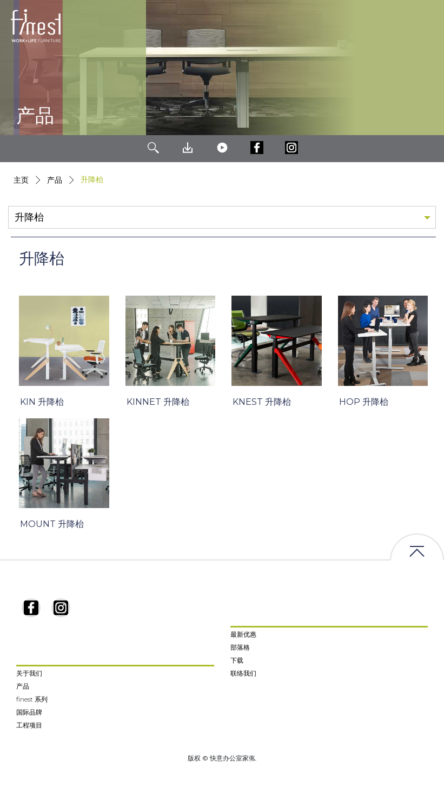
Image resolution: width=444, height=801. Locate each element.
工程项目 (29, 725)
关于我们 (29, 673)
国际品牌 (29, 712)
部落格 (240, 647)
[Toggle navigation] (427, 26)
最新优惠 (243, 634)
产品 (54, 180)
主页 (21, 180)
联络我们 (243, 673)
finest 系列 (32, 699)
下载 (236, 660)
